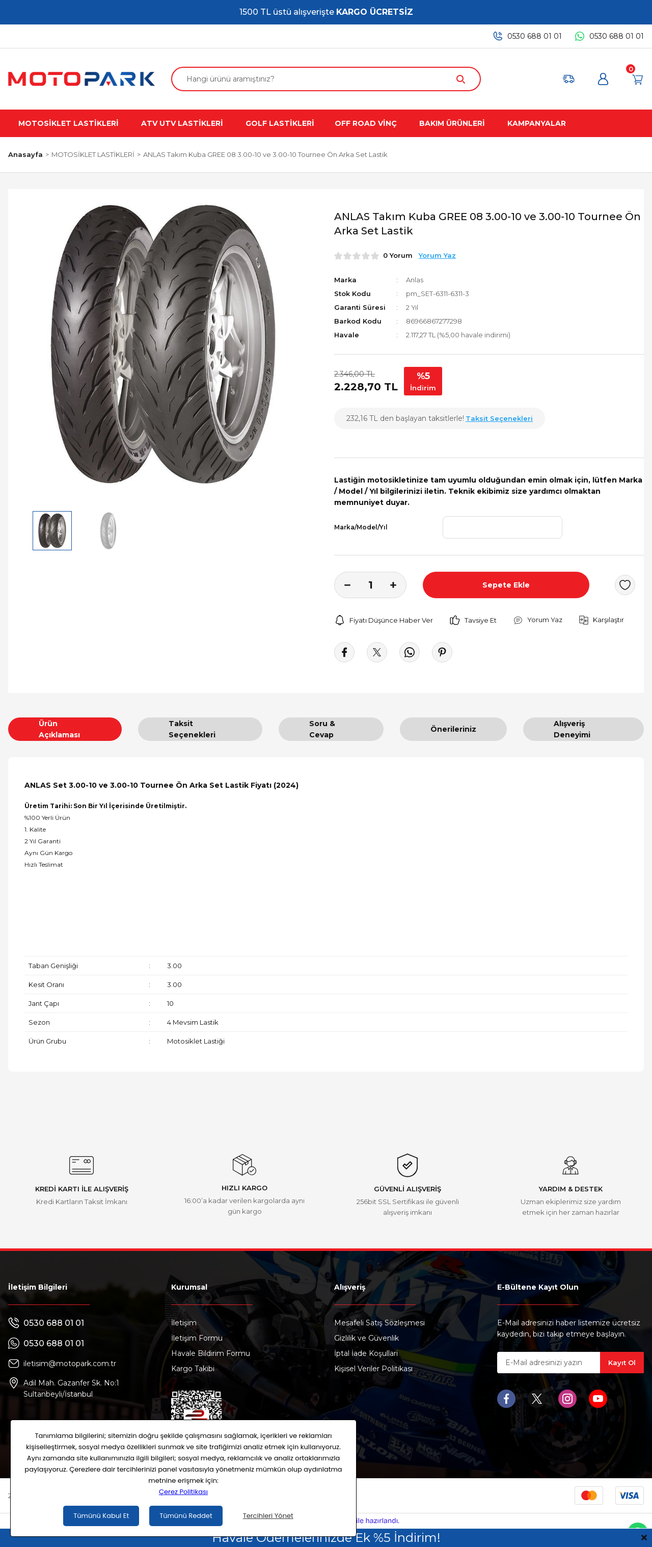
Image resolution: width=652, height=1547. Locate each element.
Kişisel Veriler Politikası (373, 1368)
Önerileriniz (453, 729)
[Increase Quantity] (398, 585)
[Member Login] (603, 79)
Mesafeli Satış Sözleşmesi (379, 1322)
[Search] (326, 79)
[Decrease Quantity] (342, 585)
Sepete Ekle (506, 585)
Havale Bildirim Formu (210, 1353)
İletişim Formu (197, 1338)
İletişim (184, 1322)
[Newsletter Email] (570, 1362)
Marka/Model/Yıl (361, 527)
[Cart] (638, 79)
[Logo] (81, 79)
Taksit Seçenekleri (192, 729)
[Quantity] (370, 585)
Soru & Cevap (322, 729)
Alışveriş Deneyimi (572, 729)
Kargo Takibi (192, 1368)
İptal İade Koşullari (366, 1353)
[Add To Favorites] (625, 585)
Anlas (414, 280)
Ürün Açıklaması (59, 729)
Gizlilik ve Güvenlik (366, 1338)
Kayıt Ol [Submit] (622, 1362)
